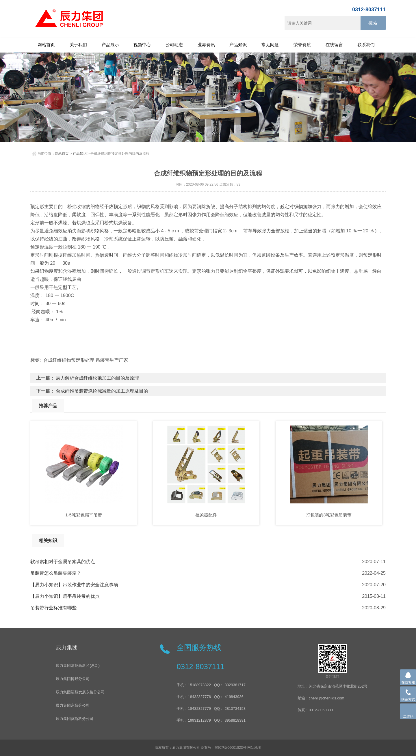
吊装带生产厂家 (112, 360)
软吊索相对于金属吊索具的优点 (62, 561)
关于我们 (78, 44)
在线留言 (334, 44)
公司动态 (174, 44)
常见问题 (270, 44)
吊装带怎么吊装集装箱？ (55, 573)
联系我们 (366, 44)
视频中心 (142, 44)
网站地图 (254, 748)
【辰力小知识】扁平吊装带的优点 (65, 596)
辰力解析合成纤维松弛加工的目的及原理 (97, 378)
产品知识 (238, 44)
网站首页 (46, 44)
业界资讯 (206, 44)
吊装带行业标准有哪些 (53, 607)
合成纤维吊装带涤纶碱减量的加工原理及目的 (102, 391)
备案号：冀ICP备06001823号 (223, 748)
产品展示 (110, 44)
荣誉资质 (302, 44)
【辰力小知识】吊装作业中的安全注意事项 (74, 584)
